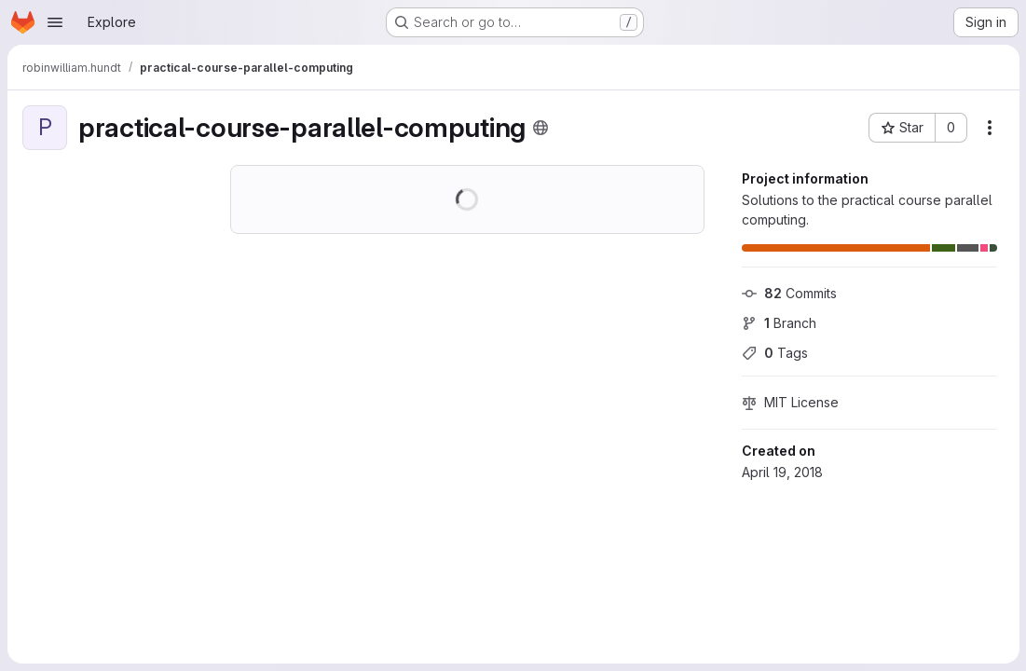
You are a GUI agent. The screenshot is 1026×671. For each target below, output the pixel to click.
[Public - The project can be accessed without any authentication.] (540, 127)
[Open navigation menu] (55, 22)
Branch (778, 323)
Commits (788, 293)
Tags (774, 353)
